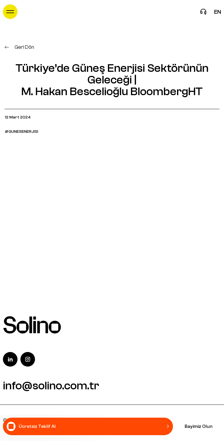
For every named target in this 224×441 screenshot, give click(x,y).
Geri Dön (19, 47)
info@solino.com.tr (51, 385)
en (217, 11)
